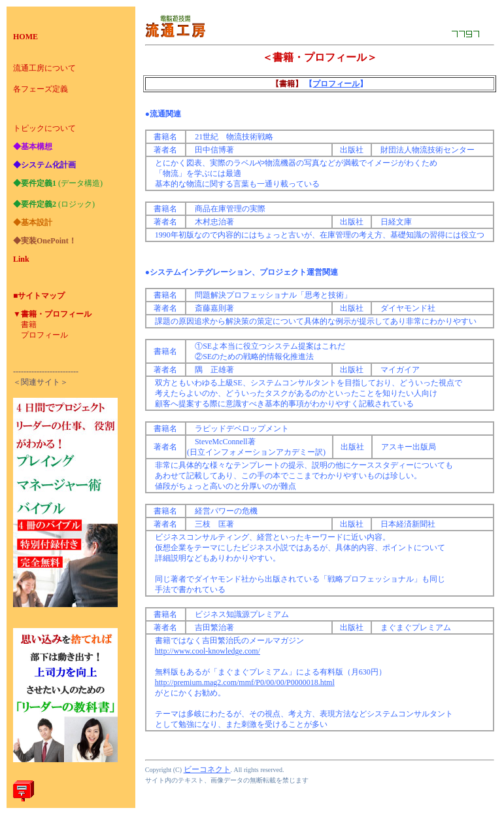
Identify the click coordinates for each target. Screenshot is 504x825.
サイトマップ (41, 295)
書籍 (29, 324)
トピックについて (44, 128)
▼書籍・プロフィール (52, 314)
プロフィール (44, 335)
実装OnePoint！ (48, 240)
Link (21, 259)
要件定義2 (38, 204)
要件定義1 (38, 183)
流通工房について (44, 68)
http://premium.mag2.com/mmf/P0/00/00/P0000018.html (245, 682)
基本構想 (36, 146)
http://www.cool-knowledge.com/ (207, 651)
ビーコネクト (207, 769)
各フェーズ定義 (40, 89)
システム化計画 (48, 164)
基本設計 (36, 222)
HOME (25, 36)
